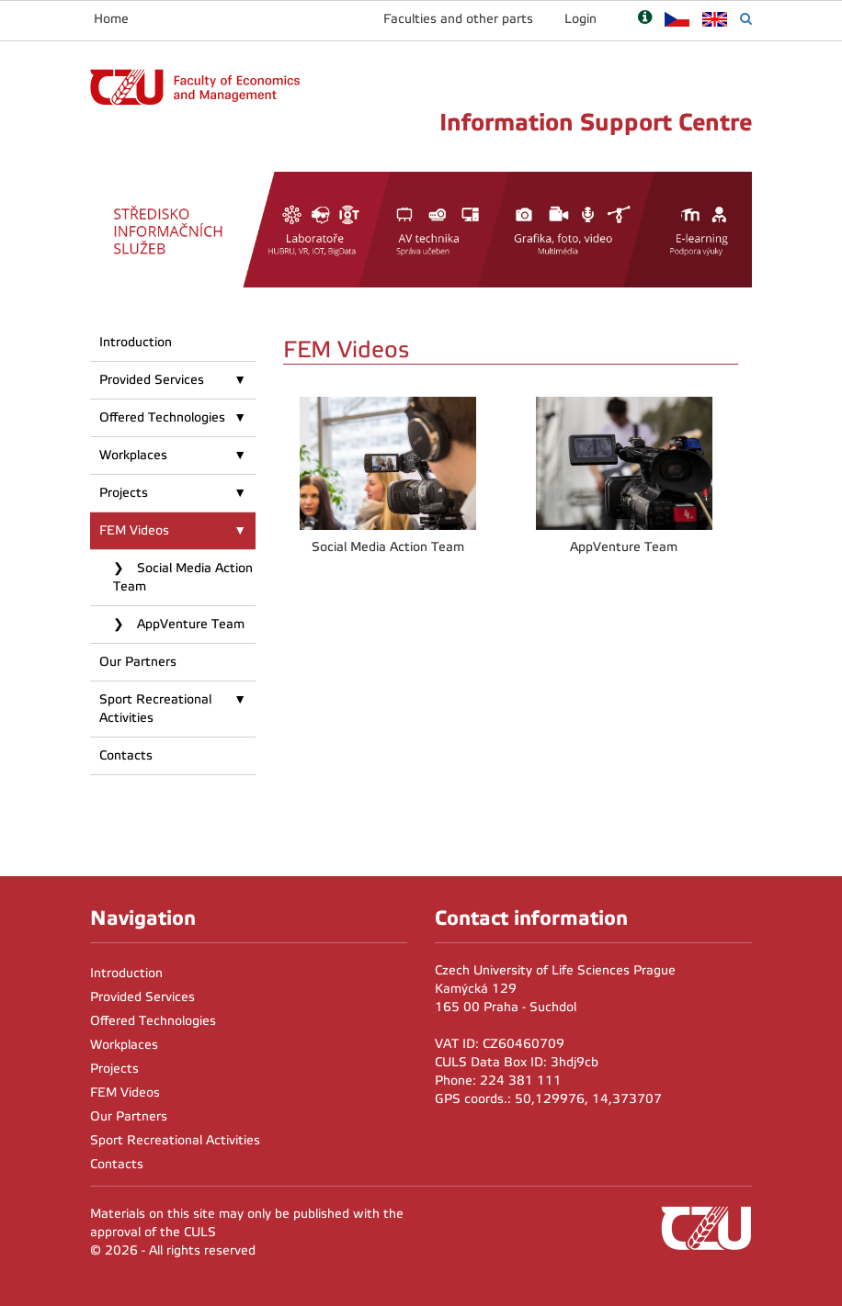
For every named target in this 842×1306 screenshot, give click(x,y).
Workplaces (133, 455)
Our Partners (137, 662)
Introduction (135, 342)
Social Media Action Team (183, 577)
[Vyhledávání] (746, 19)
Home (111, 19)
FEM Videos (134, 530)
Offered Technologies (162, 417)
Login (580, 19)
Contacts (126, 755)
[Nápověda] (645, 19)
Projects (123, 493)
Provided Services (151, 380)
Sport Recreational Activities (155, 708)
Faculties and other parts (458, 19)
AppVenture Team (189, 624)
